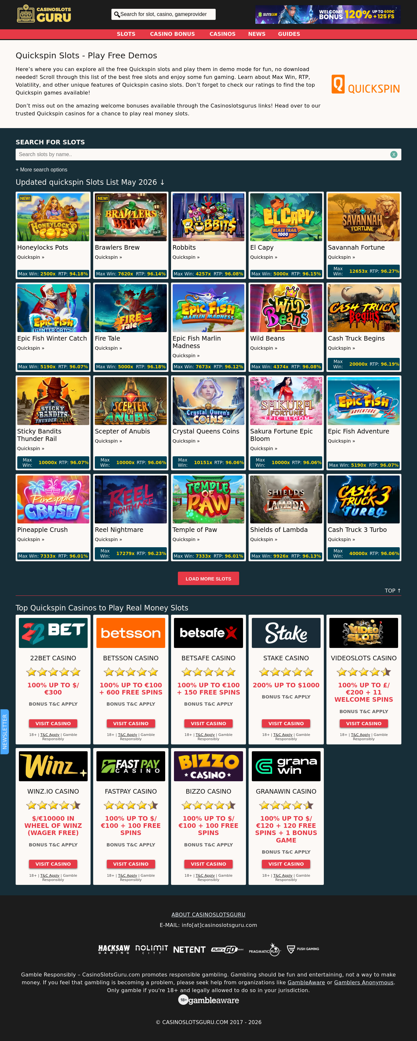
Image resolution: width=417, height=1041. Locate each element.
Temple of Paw (195, 530)
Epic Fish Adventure (358, 431)
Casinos (222, 34)
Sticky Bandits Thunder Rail (39, 435)
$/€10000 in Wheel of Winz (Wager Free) (53, 826)
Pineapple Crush (42, 530)
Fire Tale (107, 338)
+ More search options (41, 169)
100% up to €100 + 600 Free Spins (131, 689)
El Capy (262, 247)
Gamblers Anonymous (364, 982)
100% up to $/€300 (53, 689)
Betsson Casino (131, 658)
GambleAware (306, 982)
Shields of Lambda (279, 530)
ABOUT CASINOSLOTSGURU (208, 915)
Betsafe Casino (208, 658)
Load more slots (208, 578)
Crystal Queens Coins (206, 431)
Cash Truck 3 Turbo (357, 530)
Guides (289, 34)
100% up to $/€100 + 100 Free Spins (131, 826)
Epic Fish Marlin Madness (197, 342)
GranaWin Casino (286, 791)
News (257, 34)
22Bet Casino (53, 658)
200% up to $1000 (286, 685)
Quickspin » (31, 257)
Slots (126, 34)
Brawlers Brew (117, 247)
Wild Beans (267, 338)
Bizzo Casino (208, 791)
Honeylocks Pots (42, 247)
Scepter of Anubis (122, 431)
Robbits (184, 247)
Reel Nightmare (119, 530)
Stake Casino (286, 658)
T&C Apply (50, 735)
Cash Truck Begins (356, 338)
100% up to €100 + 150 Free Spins (208, 689)
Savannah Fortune (356, 247)
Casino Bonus (172, 34)
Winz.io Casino (53, 791)
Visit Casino (53, 723)
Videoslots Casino (364, 658)
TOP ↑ (393, 591)
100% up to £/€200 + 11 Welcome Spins (363, 693)
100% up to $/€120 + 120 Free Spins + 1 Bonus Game (286, 829)
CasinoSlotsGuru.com (195, 1022)
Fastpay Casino (131, 791)
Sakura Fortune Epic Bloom (281, 435)
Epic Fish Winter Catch (52, 338)
